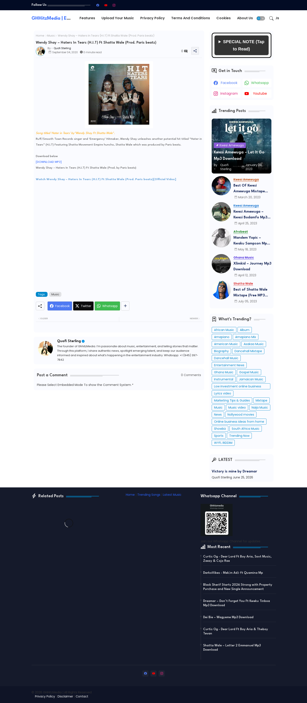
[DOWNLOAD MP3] (49, 161)
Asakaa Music (254, 344)
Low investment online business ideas (237, 386)
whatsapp (260, 82)
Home (40, 36)
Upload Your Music (117, 18)
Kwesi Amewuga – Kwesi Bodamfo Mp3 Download (250, 215)
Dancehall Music (226, 358)
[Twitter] (83, 305)
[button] (260, 18)
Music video (237, 407)
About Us (245, 18)
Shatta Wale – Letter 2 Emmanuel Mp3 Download (232, 648)
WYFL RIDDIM (223, 443)
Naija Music (260, 407)
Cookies (223, 18)
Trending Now (239, 436)
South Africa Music (245, 429)
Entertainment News (229, 365)
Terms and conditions (190, 18)
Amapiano (221, 337)
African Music (224, 330)
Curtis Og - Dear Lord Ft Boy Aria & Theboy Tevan (235, 631)
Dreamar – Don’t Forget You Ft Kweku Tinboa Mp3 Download (236, 603)
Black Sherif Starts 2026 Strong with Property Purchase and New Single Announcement (237, 587)
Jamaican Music (251, 379)
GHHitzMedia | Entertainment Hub (69, 18)
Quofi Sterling (69, 341)
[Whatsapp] (107, 305)
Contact (82, 696)
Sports (218, 436)
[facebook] (98, 5)
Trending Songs (148, 495)
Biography (221, 351)
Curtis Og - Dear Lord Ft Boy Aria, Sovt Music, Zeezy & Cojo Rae (237, 559)
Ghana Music (223, 372)
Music (51, 36)
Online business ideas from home (239, 421)
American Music (226, 344)
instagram (229, 93)
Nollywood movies (240, 414)
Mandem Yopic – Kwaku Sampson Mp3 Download (251, 241)
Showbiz (220, 429)
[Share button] (125, 305)
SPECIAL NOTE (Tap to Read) (243, 45)
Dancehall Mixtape (248, 351)
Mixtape (261, 400)
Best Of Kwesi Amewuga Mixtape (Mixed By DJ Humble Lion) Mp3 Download (250, 189)
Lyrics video (222, 393)
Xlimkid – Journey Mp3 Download (252, 266)
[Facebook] (60, 305)
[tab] (87, 18)
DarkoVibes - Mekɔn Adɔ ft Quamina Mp (233, 573)
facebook (229, 82)
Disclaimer (65, 696)
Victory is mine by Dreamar (234, 471)
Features (87, 18)
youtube (260, 93)
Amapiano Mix (245, 337)
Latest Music (172, 495)
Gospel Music (249, 372)
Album (244, 330)
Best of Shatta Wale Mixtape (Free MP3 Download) (250, 293)
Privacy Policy (152, 18)
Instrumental (223, 379)
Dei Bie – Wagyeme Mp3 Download (228, 617)
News (218, 414)
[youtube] (106, 5)
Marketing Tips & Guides (232, 400)
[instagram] (114, 5)
